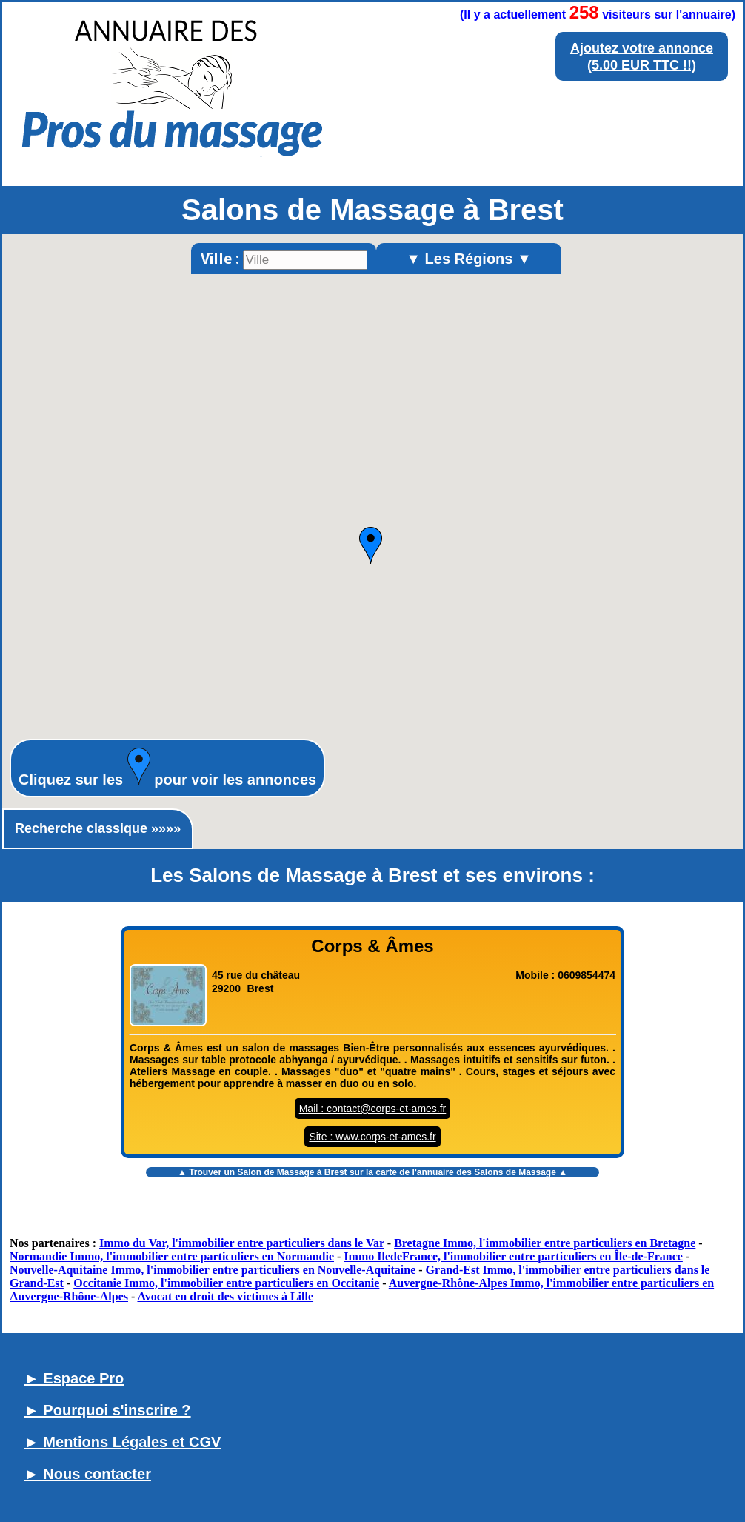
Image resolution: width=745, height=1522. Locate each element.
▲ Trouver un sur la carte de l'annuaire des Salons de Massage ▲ (372, 1172)
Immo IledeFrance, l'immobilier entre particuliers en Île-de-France (513, 1256)
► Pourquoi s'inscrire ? (107, 1410)
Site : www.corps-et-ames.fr (372, 1137)
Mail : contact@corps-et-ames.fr (373, 1108)
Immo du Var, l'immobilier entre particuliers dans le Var (241, 1243)
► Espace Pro (74, 1378)
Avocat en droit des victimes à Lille (225, 1296)
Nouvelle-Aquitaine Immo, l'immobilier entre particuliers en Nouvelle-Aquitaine (212, 1269)
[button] (370, 545)
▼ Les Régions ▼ (469, 258)
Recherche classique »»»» (98, 828)
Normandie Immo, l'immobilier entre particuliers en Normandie (172, 1256)
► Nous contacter (87, 1474)
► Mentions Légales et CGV (122, 1442)
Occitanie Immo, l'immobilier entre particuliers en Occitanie (226, 1283)
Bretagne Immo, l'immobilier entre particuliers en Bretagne (544, 1243)
